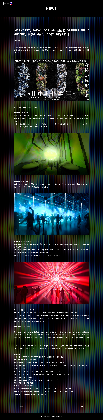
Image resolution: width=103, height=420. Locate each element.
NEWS (51, 8)
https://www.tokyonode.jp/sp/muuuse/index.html (34, 394)
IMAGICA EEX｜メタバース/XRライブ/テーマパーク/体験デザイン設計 (8, 4)
